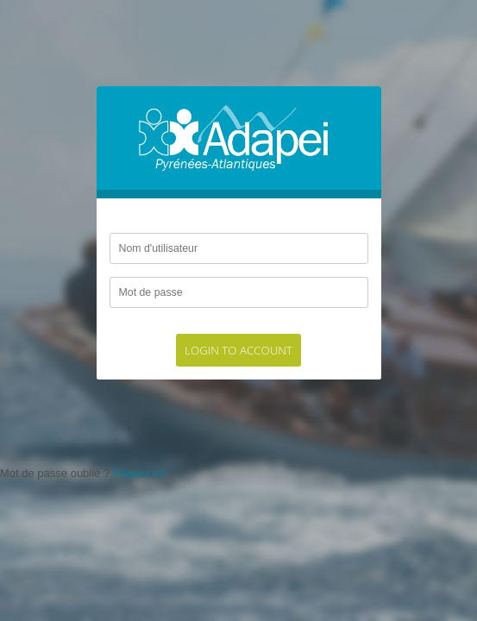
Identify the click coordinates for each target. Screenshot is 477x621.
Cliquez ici (138, 473)
